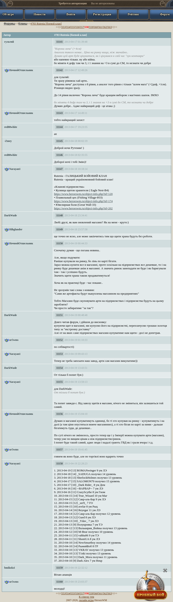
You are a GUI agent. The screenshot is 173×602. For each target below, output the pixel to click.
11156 (59, 413)
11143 (59, 113)
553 (63, 27)
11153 (59, 353)
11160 (59, 581)
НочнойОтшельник (21, 70)
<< (57, 27)
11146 (59, 155)
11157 (59, 449)
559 (91, 27)
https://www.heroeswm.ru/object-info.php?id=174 (83, 201)
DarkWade (10, 215)
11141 (59, 41)
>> (115, 27)
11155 (59, 381)
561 (100, 27)
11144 (59, 127)
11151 (59, 315)
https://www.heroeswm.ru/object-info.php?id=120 (83, 194)
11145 (59, 141)
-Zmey (8, 141)
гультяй (9, 41)
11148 (59, 215)
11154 (59, 367)
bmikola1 (9, 567)
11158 (59, 463)
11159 (59, 567)
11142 (59, 70)
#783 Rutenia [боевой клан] (46, 23)
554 (68, 27)
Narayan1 (15, 169)
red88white (10, 127)
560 (96, 27)
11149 (59, 229)
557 (82, 27)
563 (109, 27)
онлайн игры (86, 600)
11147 (59, 169)
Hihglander (16, 229)
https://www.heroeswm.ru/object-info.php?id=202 (83, 208)
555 (73, 27)
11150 (59, 243)
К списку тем (86, 596)
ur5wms (13, 339)
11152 (59, 339)
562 (105, 27)
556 (77, 27)
